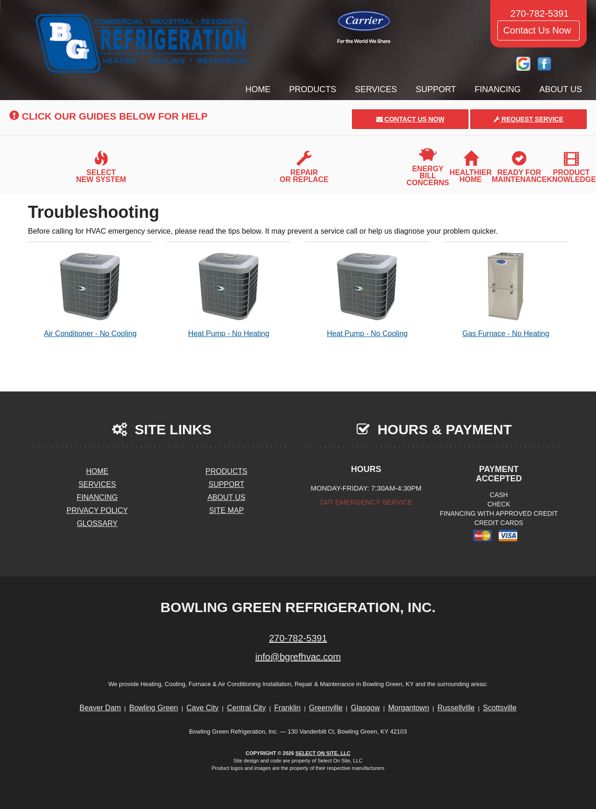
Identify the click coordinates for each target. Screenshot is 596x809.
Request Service (528, 119)
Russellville (455, 708)
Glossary (97, 523)
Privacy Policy (97, 510)
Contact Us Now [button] (538, 30)
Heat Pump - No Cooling (367, 294)
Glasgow (365, 708)
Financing (497, 89)
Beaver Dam (100, 708)
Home (258, 89)
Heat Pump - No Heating (229, 294)
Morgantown (408, 708)
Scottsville (499, 708)
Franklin (287, 708)
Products (312, 89)
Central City (246, 708)
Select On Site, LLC (323, 753)
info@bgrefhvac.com (298, 657)
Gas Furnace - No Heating (506, 294)
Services (376, 89)
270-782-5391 (298, 638)
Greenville (326, 708)
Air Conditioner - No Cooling (90, 294)
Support (436, 89)
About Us (560, 89)
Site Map (226, 510)
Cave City (202, 708)
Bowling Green (153, 708)
